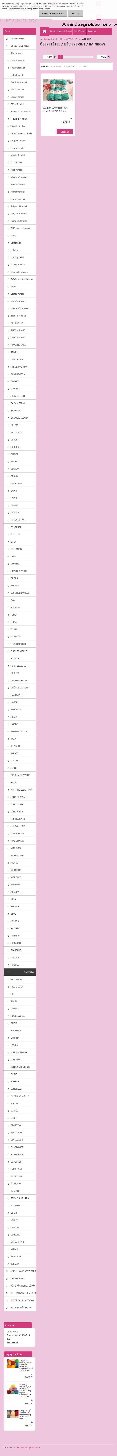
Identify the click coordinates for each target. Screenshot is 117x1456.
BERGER (15, 439)
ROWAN (15, 1008)
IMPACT (14, 753)
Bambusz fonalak (19, 82)
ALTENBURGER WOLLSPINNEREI (19, 338)
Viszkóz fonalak (18, 301)
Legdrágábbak (69, 66)
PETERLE (15, 928)
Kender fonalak (18, 155)
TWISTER (15, 1205)
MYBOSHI (15, 884)
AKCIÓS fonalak (18, 1278)
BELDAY (14, 425)
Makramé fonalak (19, 177)
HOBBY (14, 724)
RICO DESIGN (17, 986)
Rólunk (52, 31)
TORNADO (16, 1183)
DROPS (14, 578)
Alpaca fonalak (18, 60)
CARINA (14, 505)
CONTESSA (16, 527)
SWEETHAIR (17, 1176)
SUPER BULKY (18, 1154)
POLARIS (15, 957)
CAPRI (14, 490)
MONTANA (16, 870)
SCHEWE (15, 1081)
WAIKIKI (14, 1249)
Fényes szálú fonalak (21, 111)
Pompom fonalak (19, 221)
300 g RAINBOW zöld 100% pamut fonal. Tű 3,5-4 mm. (55, 109)
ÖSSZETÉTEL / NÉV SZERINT (20, 46)
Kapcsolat (92, 31)
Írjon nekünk (12, 1342)
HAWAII (14, 702)
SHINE (14, 1074)
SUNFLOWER (17, 1147)
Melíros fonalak (18, 184)
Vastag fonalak (18, 293)
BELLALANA (16, 432)
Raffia (13, 235)
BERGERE (15, 447)
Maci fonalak (17, 169)
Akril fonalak (17, 53)
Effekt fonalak (17, 104)
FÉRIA (14, 622)
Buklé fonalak (17, 89)
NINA (13, 899)
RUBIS (14, 1023)
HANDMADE (17, 695)
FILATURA (15, 636)
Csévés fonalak (18, 97)
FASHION (15, 607)
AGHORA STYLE (18, 323)
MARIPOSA (16, 848)
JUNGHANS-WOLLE (20, 775)
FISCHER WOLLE (19, 651)
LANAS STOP (17, 804)
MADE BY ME (17, 840)
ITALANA (15, 760)
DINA (13, 556)
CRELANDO (16, 549)
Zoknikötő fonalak (19, 308)
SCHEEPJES (16, 1059)
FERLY (14, 614)
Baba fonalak (17, 75)
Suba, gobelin (17, 257)
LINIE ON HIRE (18, 826)
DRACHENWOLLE (19, 571)
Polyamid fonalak (19, 206)
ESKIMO (15, 585)
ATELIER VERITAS (19, 366)
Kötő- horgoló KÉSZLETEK (23, 1271)
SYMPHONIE (17, 1169)
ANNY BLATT (17, 359)
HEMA (14, 716)
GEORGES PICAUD (19, 680)
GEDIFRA (15, 673)
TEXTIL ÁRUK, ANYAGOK (22, 1300)
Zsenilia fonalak (18, 315)
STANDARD (16, 1132)
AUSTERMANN (18, 374)
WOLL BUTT (16, 1256)
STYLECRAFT (17, 1140)
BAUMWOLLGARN (19, 417)
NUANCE (15, 906)
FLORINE (15, 658)
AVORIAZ (15, 381)
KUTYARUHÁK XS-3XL (21, 1307)
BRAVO (14, 476)
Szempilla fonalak (19, 272)
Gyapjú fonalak (18, 126)
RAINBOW (29, 972)
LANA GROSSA (18, 797)
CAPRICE (15, 498)
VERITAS (15, 1227)
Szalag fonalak (18, 264)
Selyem (14, 250)
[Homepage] (45, 31)
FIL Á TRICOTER (18, 644)
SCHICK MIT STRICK (20, 1067)
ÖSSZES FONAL (18, 38)
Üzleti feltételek (80, 31)
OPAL (13, 913)
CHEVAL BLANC (18, 520)
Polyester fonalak (19, 213)
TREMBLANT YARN (20, 1198)
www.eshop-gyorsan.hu (28, 1447)
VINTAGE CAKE (18, 1242)
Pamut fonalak (18, 199)
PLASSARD (16, 950)
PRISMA (15, 964)
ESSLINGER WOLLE (20, 592)
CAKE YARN (16, 483)
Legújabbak (83, 66)
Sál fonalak (16, 242)
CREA (13, 541)
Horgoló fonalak (18, 140)
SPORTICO (16, 1125)
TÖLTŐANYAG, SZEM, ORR (23, 1293)
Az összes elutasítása (52, 13)
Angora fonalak (18, 67)
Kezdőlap (44, 39)
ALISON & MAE (18, 330)
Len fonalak (16, 162)
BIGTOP (14, 461)
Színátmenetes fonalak (22, 279)
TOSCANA (15, 1191)
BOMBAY (15, 469)
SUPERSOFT (17, 1161)
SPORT (14, 1118)
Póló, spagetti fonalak (21, 228)
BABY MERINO (18, 403)
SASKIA (14, 1045)
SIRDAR (14, 1103)
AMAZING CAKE (18, 345)
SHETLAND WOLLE (20, 1096)
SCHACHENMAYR (19, 1052)
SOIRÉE (14, 1110)
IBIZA (13, 738)
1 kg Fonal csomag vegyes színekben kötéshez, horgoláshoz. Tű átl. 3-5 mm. (26, 1365)
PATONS (15, 921)
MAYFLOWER (17, 855)
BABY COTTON (18, 396)
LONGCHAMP (17, 833)
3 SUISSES (16, 1030)
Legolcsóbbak (56, 66)
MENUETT (16, 862)
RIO (12, 994)
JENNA (14, 768)
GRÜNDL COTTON (19, 687)
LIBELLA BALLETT (19, 819)
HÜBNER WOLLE (19, 731)
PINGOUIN (16, 943)
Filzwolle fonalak (19, 118)
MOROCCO (16, 877)
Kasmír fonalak (18, 148)
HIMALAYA (16, 709)
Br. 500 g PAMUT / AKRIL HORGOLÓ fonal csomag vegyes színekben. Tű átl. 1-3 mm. (25, 1390)
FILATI (14, 629)
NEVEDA (15, 892)
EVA (13, 600)
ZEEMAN (15, 1264)
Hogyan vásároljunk (64, 31)
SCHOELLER (17, 1088)
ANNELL (15, 352)
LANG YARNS (17, 811)
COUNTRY (15, 534)
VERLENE (15, 1234)
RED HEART (16, 979)
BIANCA (14, 454)
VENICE (14, 1220)
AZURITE (15, 388)
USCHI (14, 1212)
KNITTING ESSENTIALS (22, 789)
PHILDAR (15, 935)
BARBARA (16, 410)
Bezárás (76, 13)
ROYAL (14, 1001)
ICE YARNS (16, 746)
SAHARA (15, 1037)
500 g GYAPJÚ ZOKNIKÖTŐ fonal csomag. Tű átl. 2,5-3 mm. (25, 1415)
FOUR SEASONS (18, 665)
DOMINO (15, 563)
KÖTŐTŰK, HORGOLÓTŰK (23, 1285)
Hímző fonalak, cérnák (21, 133)
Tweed (14, 286)
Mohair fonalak (18, 191)
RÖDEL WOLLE (18, 1016)
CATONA (15, 512)
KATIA (13, 782)
